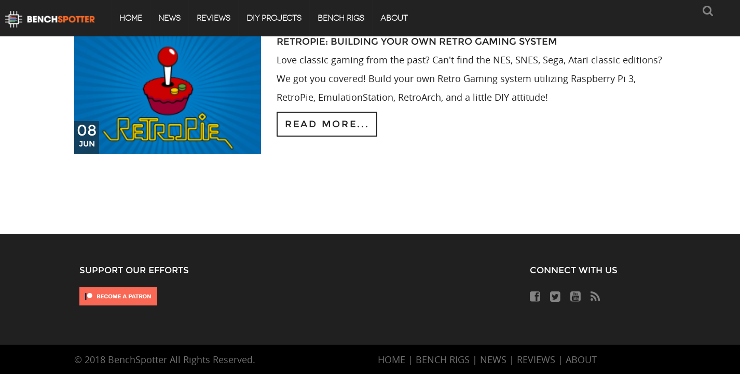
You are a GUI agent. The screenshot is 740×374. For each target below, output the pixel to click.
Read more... (327, 124)
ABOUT (581, 359)
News (169, 18)
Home (130, 18)
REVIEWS (536, 359)
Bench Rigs (341, 18)
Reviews (213, 18)
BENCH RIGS (443, 359)
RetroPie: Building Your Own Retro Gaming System (417, 41)
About (394, 18)
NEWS (493, 359)
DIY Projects (274, 18)
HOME (391, 359)
